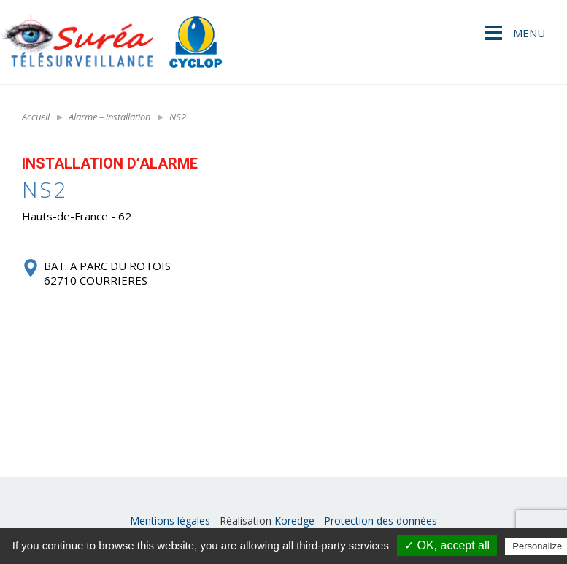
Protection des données (380, 521)
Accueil (36, 116)
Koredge (294, 521)
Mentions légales (170, 521)
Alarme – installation (109, 116)
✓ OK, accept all (447, 545)
